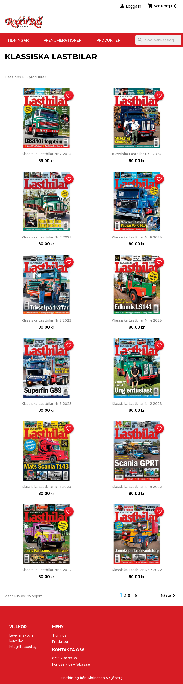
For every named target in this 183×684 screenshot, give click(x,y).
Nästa (169, 595)
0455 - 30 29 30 (64, 658)
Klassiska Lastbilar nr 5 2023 (46, 320)
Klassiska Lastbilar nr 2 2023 (137, 403)
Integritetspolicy (22, 646)
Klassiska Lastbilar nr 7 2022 (137, 570)
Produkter (108, 40)
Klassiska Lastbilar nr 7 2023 (46, 237)
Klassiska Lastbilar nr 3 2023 (46, 403)
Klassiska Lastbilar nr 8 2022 (46, 570)
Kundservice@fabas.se (71, 664)
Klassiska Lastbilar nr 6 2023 (137, 237)
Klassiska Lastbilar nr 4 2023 (137, 320)
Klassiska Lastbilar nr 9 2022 (137, 487)
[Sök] (158, 40)
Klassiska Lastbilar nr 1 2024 (136, 154)
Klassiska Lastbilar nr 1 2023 (46, 487)
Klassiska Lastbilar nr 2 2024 (46, 154)
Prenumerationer (62, 40)
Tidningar (18, 40)
